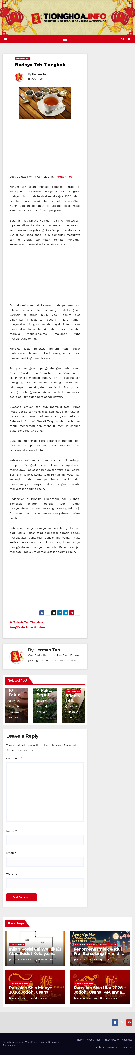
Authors (99, 1047)
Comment (14, 758)
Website (11, 874)
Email (11, 853)
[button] (122, 39)
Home (80, 1040)
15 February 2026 (87, 998)
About (90, 1040)
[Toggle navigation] (64, 39)
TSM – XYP (126, 1047)
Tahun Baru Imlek (107, 944)
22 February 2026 (23, 960)
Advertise (127, 1040)
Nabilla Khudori (14, 712)
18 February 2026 (23, 998)
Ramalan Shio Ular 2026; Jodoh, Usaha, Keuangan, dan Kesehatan (100, 992)
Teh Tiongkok (22, 59)
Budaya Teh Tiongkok (40, 65)
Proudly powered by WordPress (20, 1042)
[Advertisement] (45, 148)
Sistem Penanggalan (85, 944)
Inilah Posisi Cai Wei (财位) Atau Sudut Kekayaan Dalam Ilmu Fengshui (35, 954)
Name (11, 831)
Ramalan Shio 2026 (19, 983)
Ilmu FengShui (17, 944)
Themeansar (9, 1045)
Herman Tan (39, 74)
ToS (99, 1040)
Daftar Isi (112, 1047)
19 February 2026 (87, 960)
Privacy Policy (111, 1040)
